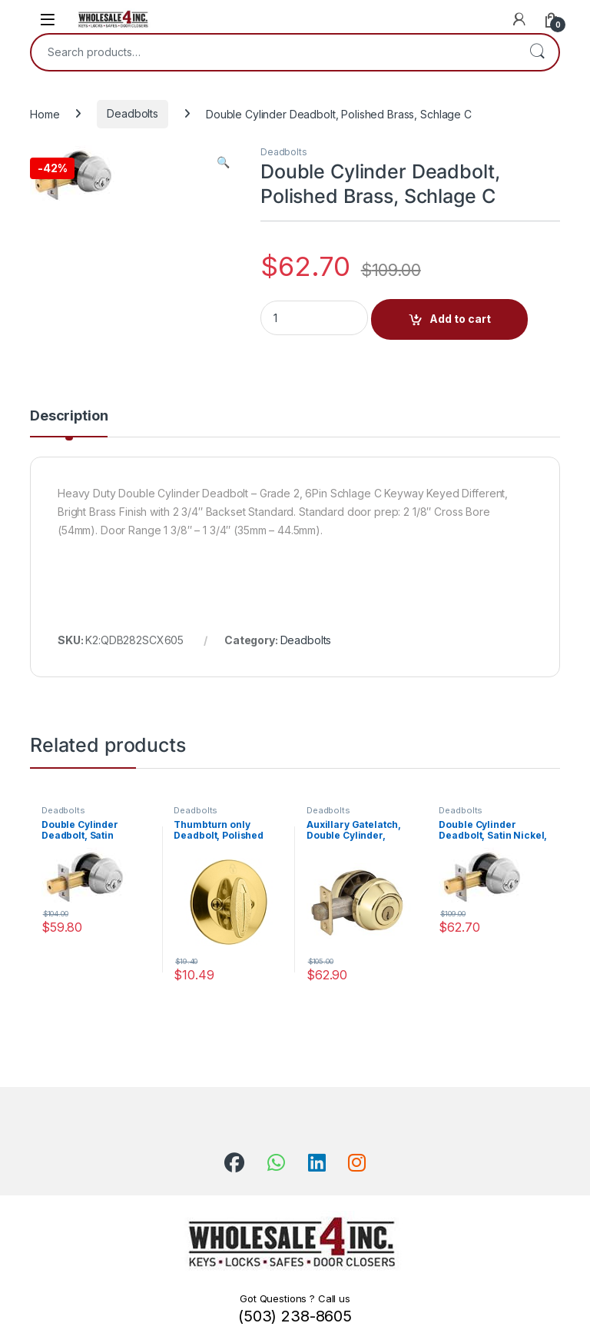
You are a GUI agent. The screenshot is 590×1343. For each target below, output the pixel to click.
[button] (223, 162)
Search (537, 52)
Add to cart (460, 318)
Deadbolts (132, 113)
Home (44, 113)
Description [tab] (69, 416)
